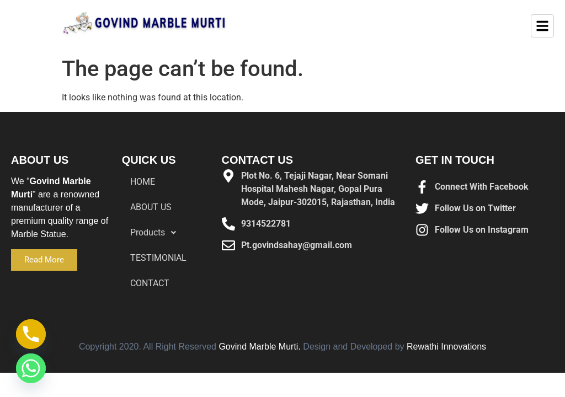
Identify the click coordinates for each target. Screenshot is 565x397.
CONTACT (149, 283)
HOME (142, 181)
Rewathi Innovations (446, 346)
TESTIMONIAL (158, 258)
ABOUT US (151, 207)
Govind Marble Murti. (259, 346)
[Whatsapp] (31, 368)
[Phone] (31, 334)
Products (156, 233)
